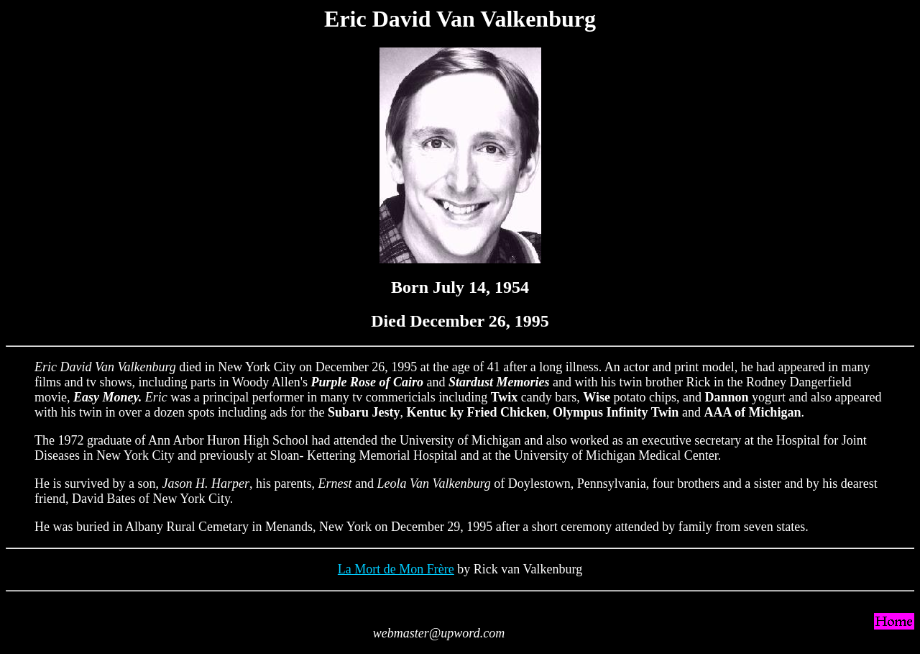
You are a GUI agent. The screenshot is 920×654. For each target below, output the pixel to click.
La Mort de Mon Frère (396, 569)
